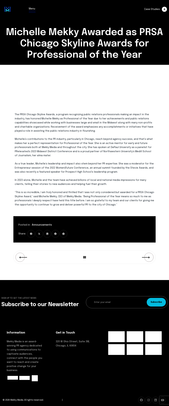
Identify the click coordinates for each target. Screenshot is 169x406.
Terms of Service (52, 400)
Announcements (42, 225)
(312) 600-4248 (64, 354)
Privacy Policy (70, 400)
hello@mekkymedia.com (70, 359)
